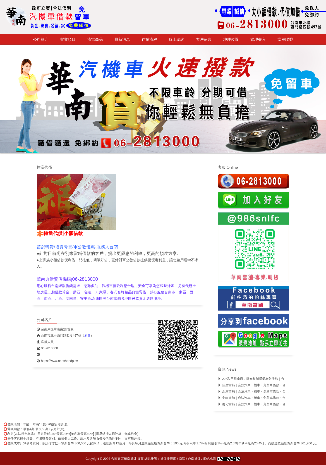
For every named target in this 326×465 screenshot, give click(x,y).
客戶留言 (203, 39)
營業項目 (68, 39)
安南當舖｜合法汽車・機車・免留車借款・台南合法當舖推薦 (263, 398)
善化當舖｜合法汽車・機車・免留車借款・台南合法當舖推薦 (263, 404)
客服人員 (45, 342)
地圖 (87, 335)
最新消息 (122, 39)
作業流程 (149, 39)
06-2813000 (47, 348)
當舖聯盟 (285, 39)
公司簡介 (40, 39)
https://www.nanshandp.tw (57, 361)
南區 (182, 458)
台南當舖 (194, 458)
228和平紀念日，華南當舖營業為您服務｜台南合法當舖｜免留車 (265, 379)
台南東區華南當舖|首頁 (55, 329)
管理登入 (258, 39)
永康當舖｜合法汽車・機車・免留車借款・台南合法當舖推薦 (263, 391)
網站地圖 (209, 458)
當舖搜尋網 (168, 458)
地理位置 (231, 39)
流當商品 (95, 39)
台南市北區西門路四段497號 (59, 335)
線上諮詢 (176, 39)
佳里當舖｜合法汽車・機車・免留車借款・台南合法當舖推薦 (263, 385)
